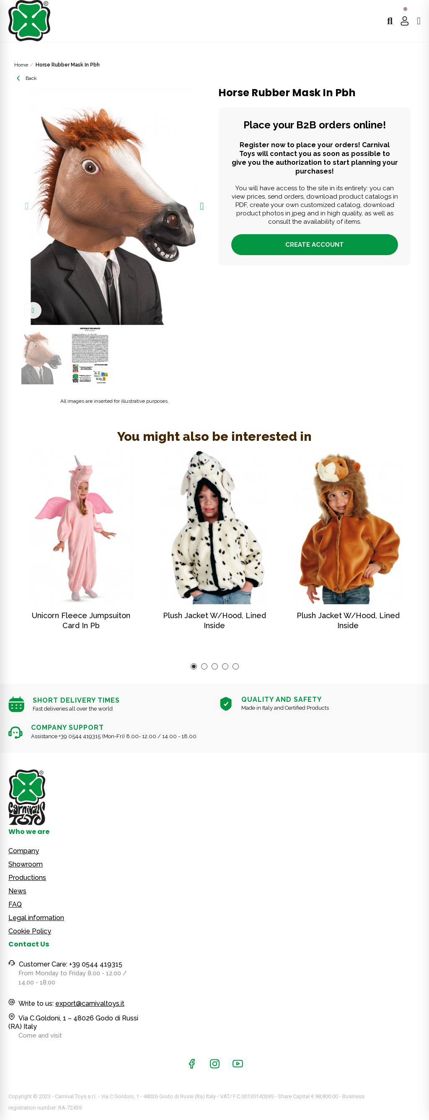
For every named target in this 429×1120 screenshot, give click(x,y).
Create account (314, 244)
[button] (26, 206)
